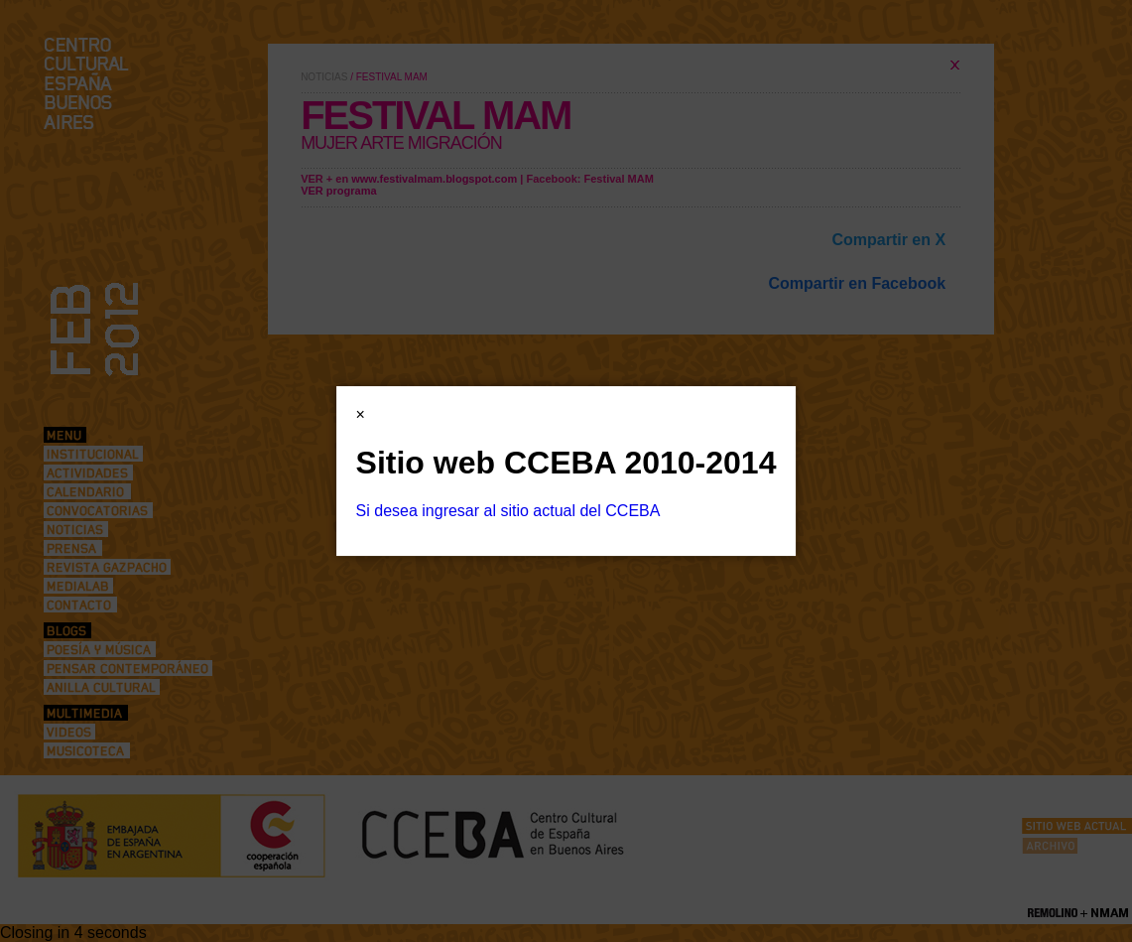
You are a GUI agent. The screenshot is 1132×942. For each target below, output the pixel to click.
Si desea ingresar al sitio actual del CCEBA (508, 510)
